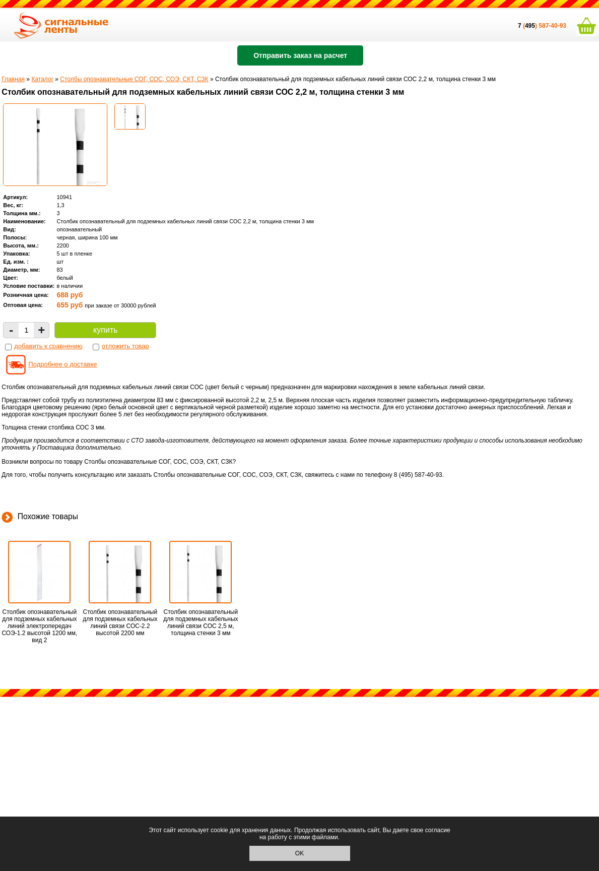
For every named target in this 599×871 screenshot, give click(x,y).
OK (299, 853)
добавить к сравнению (48, 346)
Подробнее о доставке (62, 364)
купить (105, 330)
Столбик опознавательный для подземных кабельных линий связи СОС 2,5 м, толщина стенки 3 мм (200, 622)
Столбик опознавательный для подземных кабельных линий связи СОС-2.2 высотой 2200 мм (120, 622)
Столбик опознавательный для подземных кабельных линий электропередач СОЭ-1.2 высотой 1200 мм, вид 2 (39, 626)
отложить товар (125, 346)
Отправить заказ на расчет (300, 55)
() (528, 25)
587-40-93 (552, 25)
